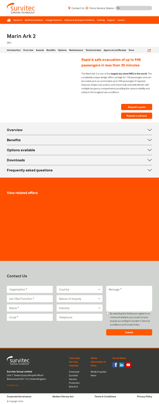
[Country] (79, 289)
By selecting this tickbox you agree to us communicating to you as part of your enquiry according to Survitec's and (130, 319)
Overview (15, 130)
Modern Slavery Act (63, 396)
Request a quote (136, 107)
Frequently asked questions (30, 170)
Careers (121, 20)
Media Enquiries (99, 371)
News (93, 375)
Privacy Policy (144, 396)
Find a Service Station (100, 8)
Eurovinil (73, 375)
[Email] (30, 317)
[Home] (9, 20)
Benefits (14, 140)
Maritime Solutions (34, 20)
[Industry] (79, 308)
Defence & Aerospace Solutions (79, 20)
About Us (17, 20)
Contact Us (76, 8)
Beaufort (73, 386)
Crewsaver (74, 371)
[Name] (30, 308)
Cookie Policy (132, 324)
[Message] (129, 299)
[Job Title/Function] (30, 298)
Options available (21, 150)
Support (111, 20)
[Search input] (136, 8)
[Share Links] (149, 50)
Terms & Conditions (105, 396)
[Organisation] (30, 289)
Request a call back (136, 115)
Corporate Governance (19, 396)
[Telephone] (79, 317)
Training (101, 20)
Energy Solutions (54, 20)
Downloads (16, 160)
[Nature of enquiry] (79, 298)
